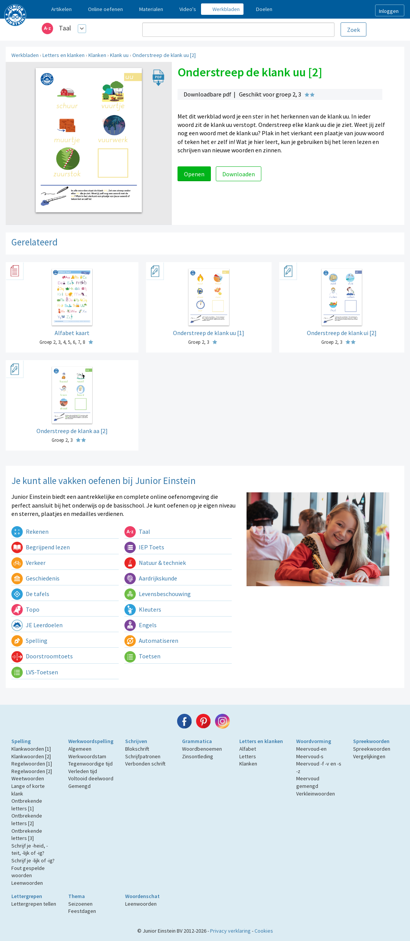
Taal (65, 28)
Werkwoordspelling (90, 741)
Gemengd (79, 786)
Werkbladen (25, 55)
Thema (76, 896)
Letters (247, 756)
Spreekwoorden (371, 741)
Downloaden (238, 174)
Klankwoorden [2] (31, 756)
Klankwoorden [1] (31, 748)
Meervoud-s (310, 756)
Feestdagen (82, 911)
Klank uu (119, 55)
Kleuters (142, 609)
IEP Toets (144, 547)
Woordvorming (313, 741)
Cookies (263, 930)
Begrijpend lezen (40, 547)
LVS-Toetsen (34, 672)
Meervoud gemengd (307, 782)
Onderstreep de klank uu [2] (164, 55)
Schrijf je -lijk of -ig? (33, 860)
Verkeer (28, 562)
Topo (25, 609)
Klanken (97, 55)
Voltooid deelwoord (90, 778)
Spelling (29, 640)
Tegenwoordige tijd (90, 763)
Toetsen (142, 656)
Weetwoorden (27, 778)
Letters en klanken (63, 55)
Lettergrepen (26, 896)
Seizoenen (80, 903)
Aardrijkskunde (150, 578)
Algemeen (79, 748)
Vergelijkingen (369, 756)
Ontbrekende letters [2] (26, 819)
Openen (194, 174)
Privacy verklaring (230, 930)
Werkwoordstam (87, 756)
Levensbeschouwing (157, 594)
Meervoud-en (311, 748)
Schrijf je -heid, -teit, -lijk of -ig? (29, 849)
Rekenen (30, 531)
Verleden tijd (82, 771)
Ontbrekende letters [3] (26, 834)
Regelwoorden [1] (31, 763)
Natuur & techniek (155, 562)
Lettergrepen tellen (33, 903)
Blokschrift (137, 748)
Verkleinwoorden (315, 793)
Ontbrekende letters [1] (26, 804)
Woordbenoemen (202, 748)
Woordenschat (142, 896)
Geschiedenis (35, 578)
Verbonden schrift (145, 763)
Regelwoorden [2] (31, 771)
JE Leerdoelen (37, 625)
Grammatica (197, 741)
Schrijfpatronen (142, 756)
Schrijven (136, 741)
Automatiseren (151, 640)
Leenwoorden (27, 882)
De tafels (30, 594)
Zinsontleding (197, 756)
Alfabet (247, 748)
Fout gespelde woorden (28, 872)
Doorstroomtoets (42, 656)
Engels (140, 625)
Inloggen (389, 11)
